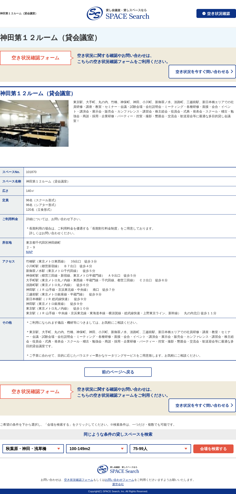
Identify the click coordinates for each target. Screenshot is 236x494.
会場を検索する (213, 449)
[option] (34, 123)
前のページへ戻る (118, 372)
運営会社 (118, 484)
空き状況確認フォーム (78, 479)
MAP (29, 252)
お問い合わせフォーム (119, 479)
